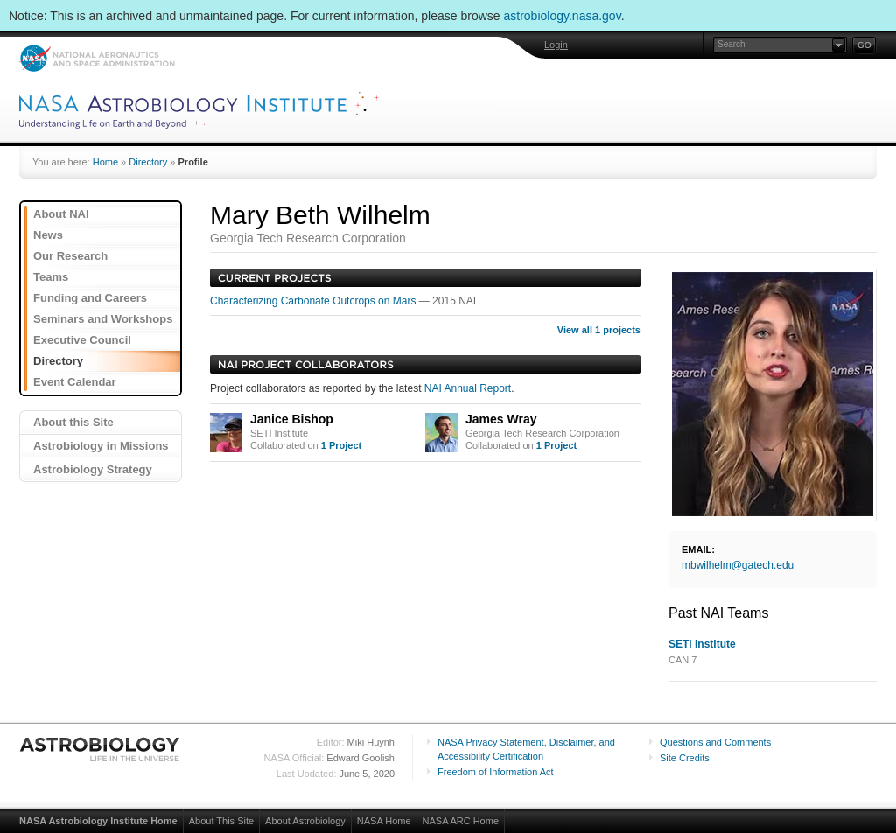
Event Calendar (74, 381)
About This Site (221, 821)
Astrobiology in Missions (101, 445)
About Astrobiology (305, 821)
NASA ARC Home (461, 821)
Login (556, 44)
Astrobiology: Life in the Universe (100, 749)
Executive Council (82, 339)
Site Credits (685, 757)
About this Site (73, 422)
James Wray (501, 419)
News (48, 235)
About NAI (61, 213)
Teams (50, 277)
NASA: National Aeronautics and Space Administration (96, 58)
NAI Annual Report (467, 388)
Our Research (70, 255)
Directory (148, 162)
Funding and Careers (90, 297)
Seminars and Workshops (102, 319)
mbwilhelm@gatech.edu (738, 565)
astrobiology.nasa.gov (562, 16)
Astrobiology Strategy (92, 469)
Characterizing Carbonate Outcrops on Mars (314, 301)
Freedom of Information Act (496, 771)
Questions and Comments (715, 742)
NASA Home (384, 821)
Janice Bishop (291, 419)
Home (105, 162)
